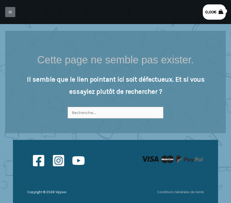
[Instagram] (58, 161)
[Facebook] (39, 161)
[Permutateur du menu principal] (10, 12)
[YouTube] (78, 161)
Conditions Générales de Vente (180, 192)
